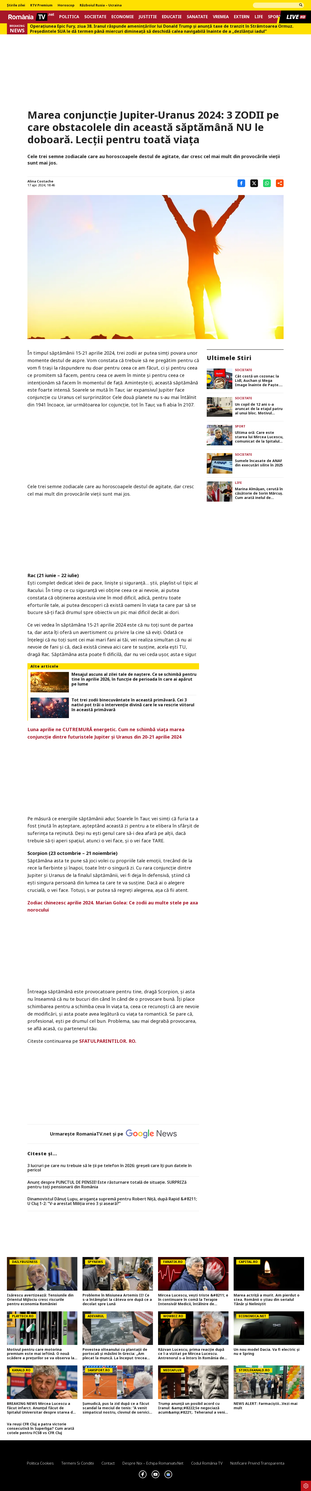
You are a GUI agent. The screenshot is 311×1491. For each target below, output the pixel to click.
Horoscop (66, 5)
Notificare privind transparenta (257, 1463)
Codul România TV (207, 1463)
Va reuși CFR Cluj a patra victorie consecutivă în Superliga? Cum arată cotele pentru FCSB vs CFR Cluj (40, 1428)
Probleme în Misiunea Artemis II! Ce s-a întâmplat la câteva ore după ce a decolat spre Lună (117, 1299)
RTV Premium (41, 5)
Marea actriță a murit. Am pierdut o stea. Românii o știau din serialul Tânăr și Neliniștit (266, 1299)
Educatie (172, 16)
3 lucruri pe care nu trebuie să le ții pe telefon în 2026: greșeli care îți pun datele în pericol (109, 1167)
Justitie (148, 16)
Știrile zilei (16, 5)
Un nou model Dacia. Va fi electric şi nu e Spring (266, 1351)
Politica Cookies (40, 1463)
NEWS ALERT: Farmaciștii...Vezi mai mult (265, 1406)
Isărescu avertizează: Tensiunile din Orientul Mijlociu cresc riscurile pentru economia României (40, 1299)
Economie (122, 16)
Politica (69, 16)
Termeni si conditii (77, 1463)
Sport (275, 16)
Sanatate (197, 16)
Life (259, 16)
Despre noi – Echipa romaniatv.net (152, 1463)
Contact (108, 1463)
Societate (95, 16)
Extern (242, 16)
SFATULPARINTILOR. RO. (107, 1041)
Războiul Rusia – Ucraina (101, 5)
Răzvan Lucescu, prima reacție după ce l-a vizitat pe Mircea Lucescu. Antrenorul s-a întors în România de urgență (191, 1353)
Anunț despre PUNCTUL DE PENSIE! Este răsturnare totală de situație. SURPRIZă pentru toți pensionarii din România (106, 1184)
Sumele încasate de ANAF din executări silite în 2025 (259, 463)
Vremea (221, 16)
